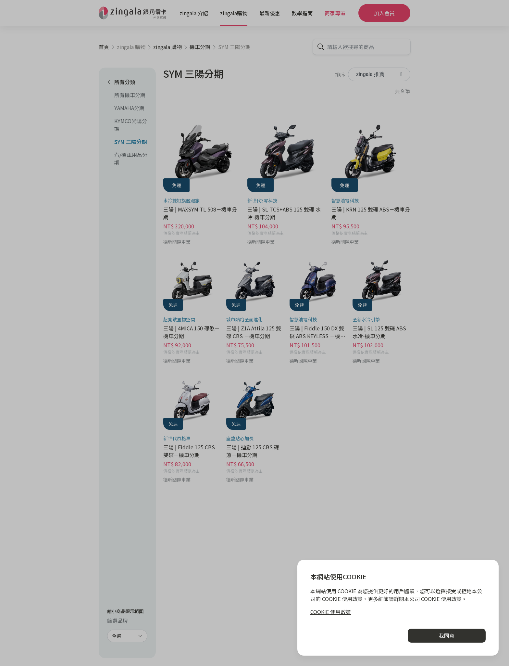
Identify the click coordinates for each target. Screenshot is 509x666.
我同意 (446, 635)
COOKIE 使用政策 (330, 612)
